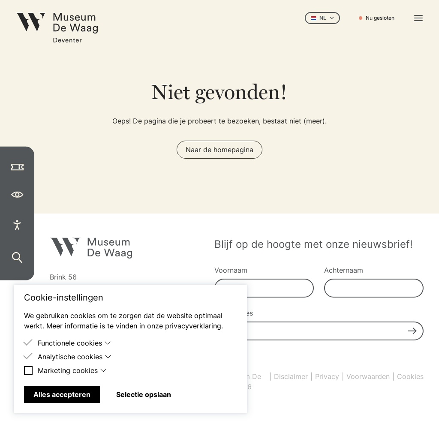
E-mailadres (233, 313)
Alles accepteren (61, 394)
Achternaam (343, 270)
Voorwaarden (368, 376)
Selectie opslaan (143, 394)
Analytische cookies (74, 356)
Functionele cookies (74, 343)
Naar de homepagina (219, 149)
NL (322, 18)
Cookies (410, 376)
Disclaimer (291, 376)
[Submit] (412, 331)
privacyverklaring (193, 326)
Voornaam (230, 270)
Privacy (327, 376)
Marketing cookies (72, 370)
